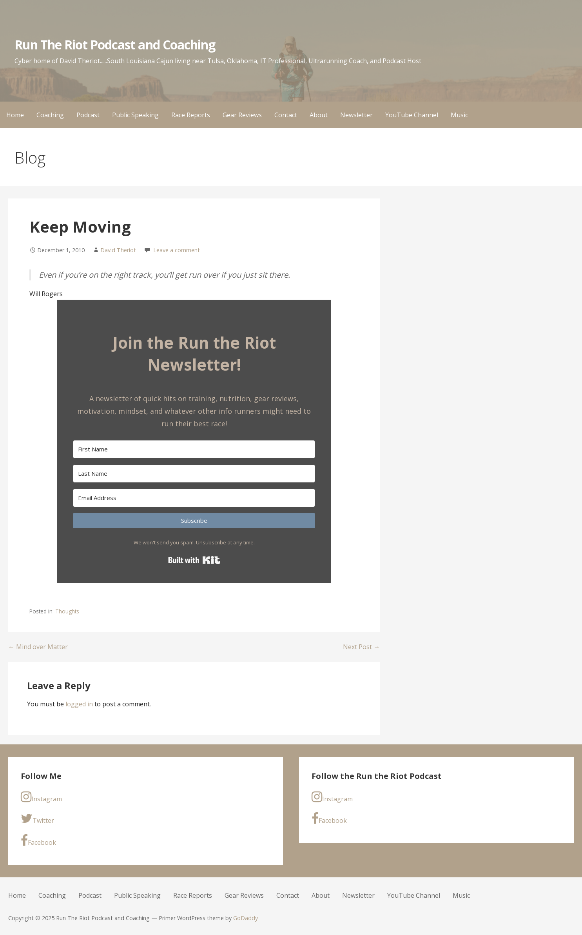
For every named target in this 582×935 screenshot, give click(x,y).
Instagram (41, 797)
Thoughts (67, 611)
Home (15, 115)
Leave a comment (176, 250)
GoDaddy (245, 918)
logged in (79, 704)
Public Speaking (135, 115)
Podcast (88, 115)
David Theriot (118, 250)
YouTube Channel (411, 115)
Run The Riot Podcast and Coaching (115, 44)
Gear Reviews (242, 115)
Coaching (50, 115)
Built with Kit (194, 560)
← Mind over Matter (38, 646)
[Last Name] (194, 473)
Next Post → (361, 646)
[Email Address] (194, 498)
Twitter (37, 818)
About (319, 115)
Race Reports (190, 115)
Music (459, 115)
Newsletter (356, 115)
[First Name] (194, 449)
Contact (285, 115)
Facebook (38, 840)
